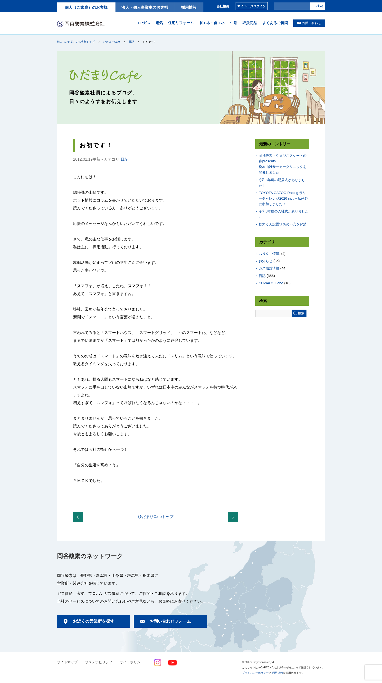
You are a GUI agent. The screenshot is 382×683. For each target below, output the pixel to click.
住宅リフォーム (181, 23)
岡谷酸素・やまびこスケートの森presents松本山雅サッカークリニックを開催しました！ (282, 164)
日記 (131, 41)
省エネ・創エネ (212, 23)
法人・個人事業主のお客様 (144, 7)
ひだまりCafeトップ (155, 517)
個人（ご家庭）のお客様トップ (76, 41)
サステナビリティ (98, 662)
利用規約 (277, 672)
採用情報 (189, 7)
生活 (233, 23)
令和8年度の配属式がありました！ (282, 182)
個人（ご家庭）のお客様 (86, 7)
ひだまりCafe (111, 41)
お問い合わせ (311, 23)
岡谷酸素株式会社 (81, 23)
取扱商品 (249, 23)
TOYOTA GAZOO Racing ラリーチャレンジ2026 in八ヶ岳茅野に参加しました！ (283, 198)
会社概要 (223, 6)
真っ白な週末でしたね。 (79, 517)
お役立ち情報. (269, 254)
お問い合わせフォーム (170, 621)
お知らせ (265, 261)
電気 (159, 23)
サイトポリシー (132, 662)
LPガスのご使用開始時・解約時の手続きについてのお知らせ (234, 517)
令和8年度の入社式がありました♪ (283, 214)
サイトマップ (67, 662)
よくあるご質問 (275, 23)
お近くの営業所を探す (93, 621)
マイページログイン (251, 6)
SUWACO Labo (271, 283)
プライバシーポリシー (255, 672)
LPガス (144, 23)
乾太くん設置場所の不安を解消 (282, 224)
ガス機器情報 (269, 268)
